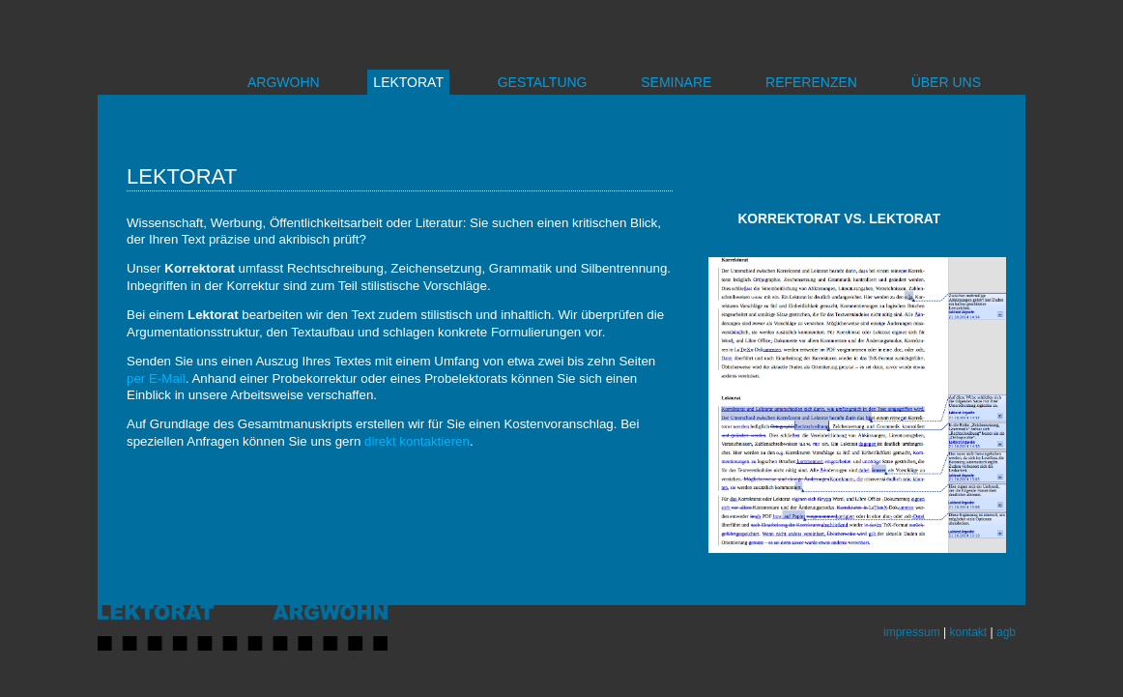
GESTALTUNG (543, 82)
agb (1006, 632)
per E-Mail (156, 378)
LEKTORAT (408, 82)
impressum (911, 632)
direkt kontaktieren (417, 441)
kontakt (968, 632)
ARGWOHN (283, 82)
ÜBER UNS (946, 82)
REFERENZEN (811, 82)
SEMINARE (676, 82)
